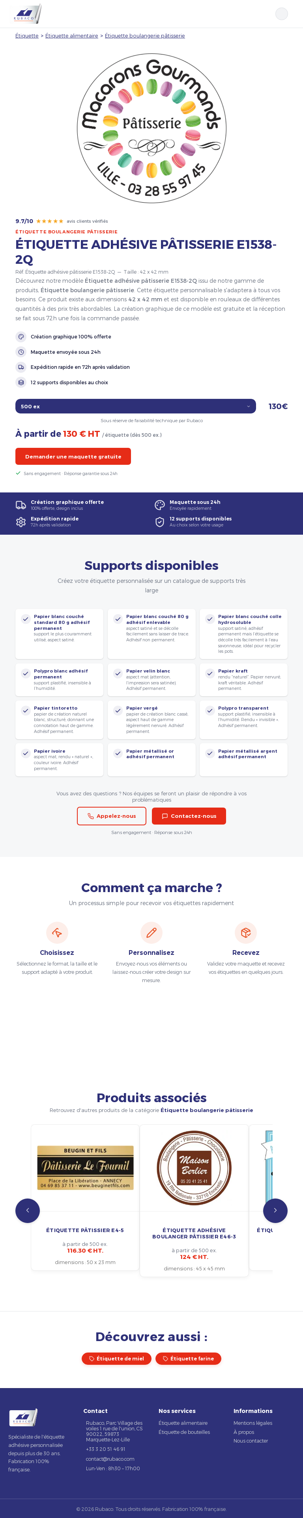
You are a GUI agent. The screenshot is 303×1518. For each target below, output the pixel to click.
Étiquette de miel (116, 1359)
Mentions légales (253, 1423)
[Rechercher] (281, 14)
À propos (244, 1432)
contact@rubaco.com (110, 1459)
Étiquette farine (188, 1359)
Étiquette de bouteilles (184, 1432)
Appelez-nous (112, 816)
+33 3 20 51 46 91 (105, 1449)
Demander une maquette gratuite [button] (73, 456)
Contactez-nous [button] (189, 816)
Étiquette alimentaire (71, 35)
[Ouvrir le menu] (292, 14)
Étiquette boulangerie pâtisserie (145, 35)
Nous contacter (251, 1440)
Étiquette (27, 35)
